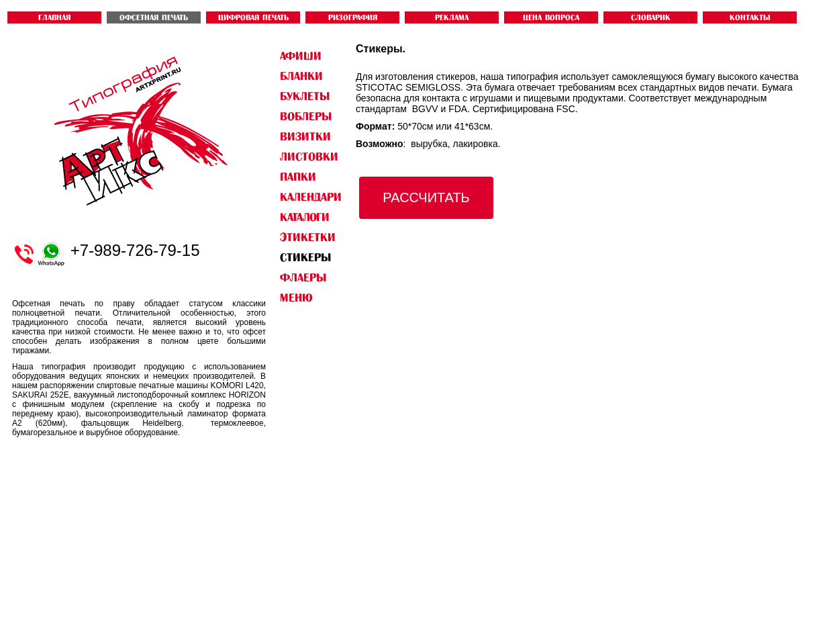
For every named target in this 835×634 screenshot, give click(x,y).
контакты (750, 17)
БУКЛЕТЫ (305, 96)
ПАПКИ (298, 177)
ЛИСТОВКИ (309, 156)
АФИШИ (301, 56)
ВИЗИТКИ (305, 136)
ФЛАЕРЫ (303, 277)
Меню (296, 297)
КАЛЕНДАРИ (311, 197)
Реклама (452, 17)
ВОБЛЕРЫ (306, 116)
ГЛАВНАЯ (54, 17)
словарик (651, 17)
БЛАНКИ (301, 76)
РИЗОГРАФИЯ (352, 17)
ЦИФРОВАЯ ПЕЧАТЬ (253, 17)
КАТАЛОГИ (305, 217)
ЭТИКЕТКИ (308, 237)
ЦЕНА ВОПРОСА (551, 17)
